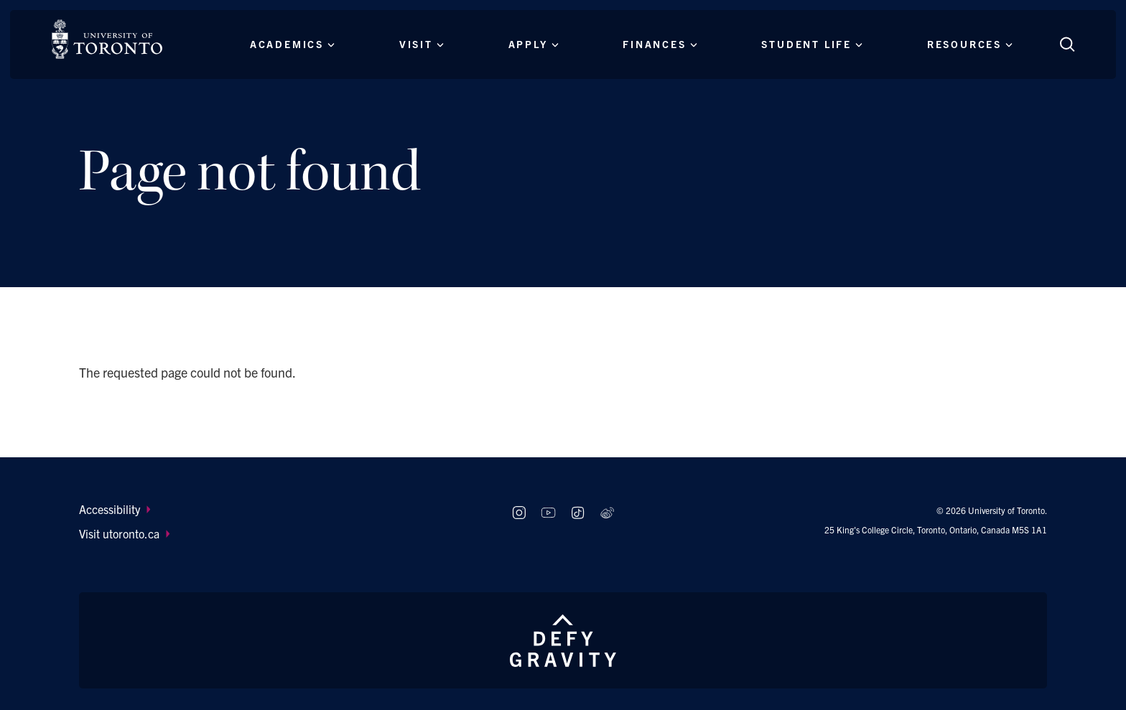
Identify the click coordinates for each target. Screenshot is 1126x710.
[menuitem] (282, 509)
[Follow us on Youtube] (548, 513)
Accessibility (115, 509)
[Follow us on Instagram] (518, 513)
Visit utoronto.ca (124, 533)
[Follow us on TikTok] (577, 513)
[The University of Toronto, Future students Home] (107, 39)
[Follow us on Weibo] (607, 513)
